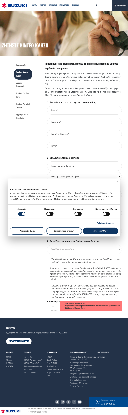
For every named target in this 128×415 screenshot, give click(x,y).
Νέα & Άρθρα (52, 360)
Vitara (9, 360)
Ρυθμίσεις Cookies (105, 223)
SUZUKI (49, 357)
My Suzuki (28, 369)
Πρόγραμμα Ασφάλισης (33, 366)
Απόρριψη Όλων (27, 231)
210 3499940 (108, 403)
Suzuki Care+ (29, 357)
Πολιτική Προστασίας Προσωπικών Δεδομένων (79, 409)
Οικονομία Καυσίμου (78, 380)
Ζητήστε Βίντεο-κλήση (22, 74)
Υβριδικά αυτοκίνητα (55, 369)
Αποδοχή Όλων (101, 231)
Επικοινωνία (21, 65)
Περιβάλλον (51, 366)
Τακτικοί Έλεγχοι (76, 386)
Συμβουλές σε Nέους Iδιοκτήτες (83, 377)
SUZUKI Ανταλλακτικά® (33, 360)
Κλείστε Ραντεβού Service (23, 106)
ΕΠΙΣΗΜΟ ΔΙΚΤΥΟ (103, 352)
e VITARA (9, 366)
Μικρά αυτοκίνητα (54, 372)
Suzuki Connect (30, 372)
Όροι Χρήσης (32, 409)
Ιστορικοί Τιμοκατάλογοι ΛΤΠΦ (82, 374)
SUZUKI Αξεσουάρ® (31, 363)
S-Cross (9, 363)
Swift (8, 357)
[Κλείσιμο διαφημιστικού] (117, 181)
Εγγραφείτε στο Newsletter (22, 116)
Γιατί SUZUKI (52, 363)
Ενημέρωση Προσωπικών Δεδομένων (50, 409)
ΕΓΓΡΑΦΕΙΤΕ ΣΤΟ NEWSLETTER (19, 341)
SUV (48, 376)
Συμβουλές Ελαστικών (79, 383)
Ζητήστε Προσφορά (20, 85)
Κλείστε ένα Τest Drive (22, 95)
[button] (34, 5)
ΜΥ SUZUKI (101, 357)
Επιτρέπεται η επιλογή (64, 231)
